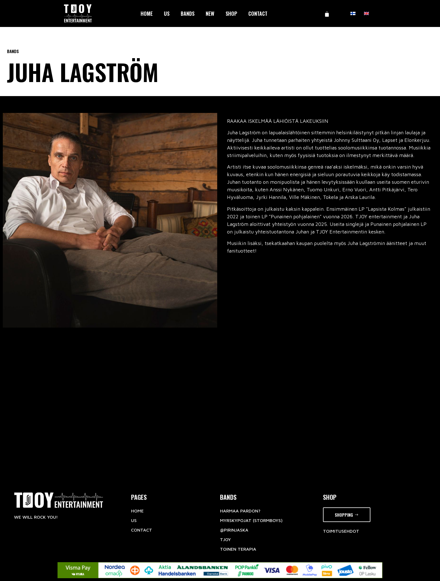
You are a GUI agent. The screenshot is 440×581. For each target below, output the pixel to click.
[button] (346, 514)
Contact (257, 13)
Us (166, 13)
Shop (231, 13)
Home (147, 13)
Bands (187, 13)
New (210, 13)
